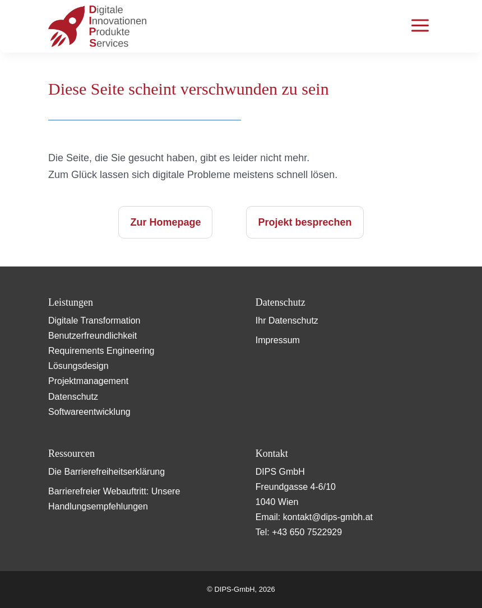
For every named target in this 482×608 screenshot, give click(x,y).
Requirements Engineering (101, 351)
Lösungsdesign (78, 366)
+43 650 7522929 (307, 532)
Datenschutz (73, 396)
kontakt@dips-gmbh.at (328, 517)
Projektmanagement (88, 381)
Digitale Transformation (94, 320)
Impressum (278, 340)
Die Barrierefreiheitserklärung (106, 471)
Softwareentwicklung (89, 412)
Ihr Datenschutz (287, 320)
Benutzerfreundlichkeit (92, 335)
